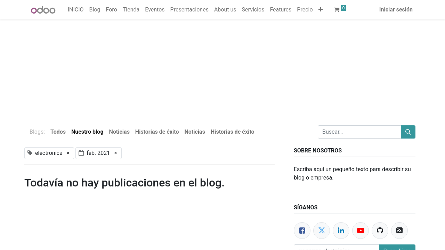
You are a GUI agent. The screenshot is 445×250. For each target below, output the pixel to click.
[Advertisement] (208, 68)
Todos (58, 131)
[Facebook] (302, 230)
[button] (321, 10)
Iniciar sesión (396, 9)
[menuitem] (76, 10)
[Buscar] (408, 132)
